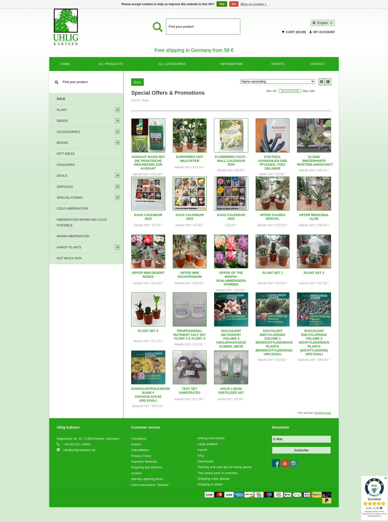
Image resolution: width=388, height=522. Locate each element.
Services (65, 187)
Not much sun (69, 258)
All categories (172, 64)
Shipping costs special (213, 478)
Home (65, 64)
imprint (202, 450)
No (234, 4)
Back (137, 82)
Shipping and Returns (146, 467)
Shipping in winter (210, 484)
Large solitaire (207, 444)
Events (277, 64)
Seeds (62, 121)
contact (318, 64)
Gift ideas (65, 153)
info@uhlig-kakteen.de (79, 450)
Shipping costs (322, 413)
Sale (61, 99)
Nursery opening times (147, 479)
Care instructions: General (150, 485)
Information (231, 64)
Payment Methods (144, 461)
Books (62, 143)
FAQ (200, 455)
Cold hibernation (72, 208)
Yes (221, 4)
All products (110, 64)
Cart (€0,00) (294, 32)
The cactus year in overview (217, 473)
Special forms (70, 197)
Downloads (205, 461)
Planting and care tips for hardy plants (224, 467)
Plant (62, 110)
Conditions (138, 438)
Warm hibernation (73, 236)
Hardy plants (69, 247)
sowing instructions (211, 438)
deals (62, 175)
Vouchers (66, 165)
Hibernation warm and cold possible (82, 222)
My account (322, 32)
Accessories (68, 132)
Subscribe (301, 450)
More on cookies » (254, 4)
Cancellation (140, 450)
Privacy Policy (141, 456)
